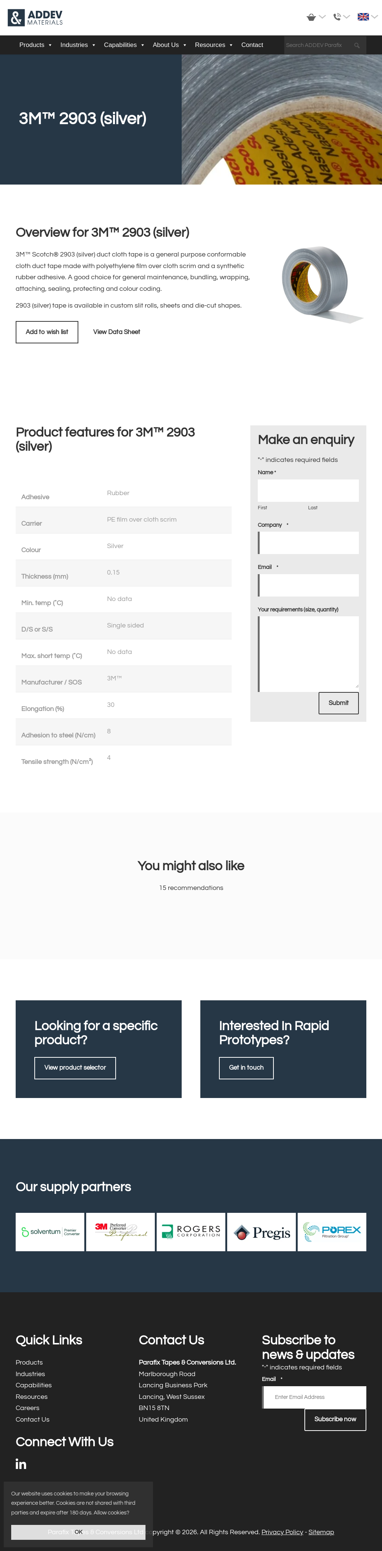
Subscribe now (335, 1419)
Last (312, 507)
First (262, 507)
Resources (214, 45)
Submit (339, 703)
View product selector (75, 1067)
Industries (78, 45)
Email (268, 567)
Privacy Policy (282, 1532)
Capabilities (124, 45)
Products (36, 45)
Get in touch (246, 1067)
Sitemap (321, 1532)
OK (78, 1532)
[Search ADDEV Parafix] (325, 45)
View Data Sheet (116, 332)
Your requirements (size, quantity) (298, 610)
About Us (170, 45)
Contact (252, 44)
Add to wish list (47, 332)
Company (273, 525)
